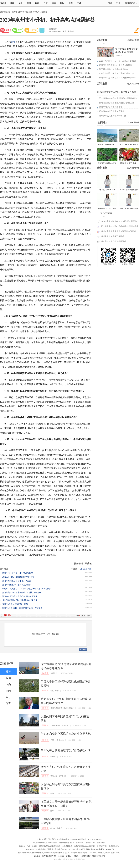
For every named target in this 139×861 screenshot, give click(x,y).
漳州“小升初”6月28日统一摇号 (15, 604)
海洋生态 (53, 673)
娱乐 (8, 697)
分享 (42, 30)
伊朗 (52, 740)
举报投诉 (77, 856)
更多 (80, 3)
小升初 (82, 569)
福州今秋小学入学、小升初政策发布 (17, 573)
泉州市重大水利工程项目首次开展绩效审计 (117, 78)
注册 (118, 3)
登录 (53, 634)
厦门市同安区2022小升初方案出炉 (16, 585)
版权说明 (37, 856)
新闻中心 (21, 12)
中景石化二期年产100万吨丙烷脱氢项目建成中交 (107, 190)
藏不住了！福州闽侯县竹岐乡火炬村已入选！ (107, 144)
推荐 (71, 3)
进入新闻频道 (133, 84)
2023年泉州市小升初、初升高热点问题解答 (117, 61)
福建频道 (28, 12)
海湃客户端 (131, 3)
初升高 (88, 569)
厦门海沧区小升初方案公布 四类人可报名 (20, 596)
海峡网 (3, 3)
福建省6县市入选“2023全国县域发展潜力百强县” (107, 209)
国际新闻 (45, 691)
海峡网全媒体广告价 (49, 856)
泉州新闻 (43, 12)
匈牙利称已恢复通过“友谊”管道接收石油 (65, 750)
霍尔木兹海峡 (69, 708)
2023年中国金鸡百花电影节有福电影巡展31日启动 (129, 190)
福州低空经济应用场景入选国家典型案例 (116, 103)
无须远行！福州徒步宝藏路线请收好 (107, 163)
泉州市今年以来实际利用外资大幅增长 (115, 65)
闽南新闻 (36, 12)
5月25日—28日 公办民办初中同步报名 (18, 577)
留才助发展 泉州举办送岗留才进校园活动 (126, 50)
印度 (52, 691)
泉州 (13, 42)
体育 (8, 703)
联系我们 (61, 856)
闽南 (37, 3)
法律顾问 (69, 856)
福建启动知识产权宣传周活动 (111, 111)
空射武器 (65, 725)
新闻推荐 (6, 663)
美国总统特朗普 (56, 708)
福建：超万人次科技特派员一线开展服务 (129, 209)
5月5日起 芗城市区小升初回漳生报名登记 (20, 600)
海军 (52, 811)
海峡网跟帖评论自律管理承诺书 (93, 856)
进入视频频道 (133, 168)
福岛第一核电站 (56, 828)
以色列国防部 (55, 725)
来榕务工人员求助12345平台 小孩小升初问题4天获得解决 (26, 589)
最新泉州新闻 (133, 40)
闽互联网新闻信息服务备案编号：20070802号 (97, 849)
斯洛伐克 (53, 776)
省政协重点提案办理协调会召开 (112, 116)
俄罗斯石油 (63, 776)
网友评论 (8, 615)
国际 (62, 3)
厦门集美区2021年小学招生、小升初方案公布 (21, 593)
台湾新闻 (45, 811)
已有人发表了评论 (83, 615)
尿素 (57, 691)
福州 (29, 3)
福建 (21, 3)
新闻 (12, 3)
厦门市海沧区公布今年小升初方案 (16, 581)
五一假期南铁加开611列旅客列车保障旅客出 (118, 98)
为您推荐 (53, 29)
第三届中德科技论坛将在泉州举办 (113, 69)
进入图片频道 (133, 122)
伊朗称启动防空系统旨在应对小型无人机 (66, 733)
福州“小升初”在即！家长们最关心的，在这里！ (22, 608)
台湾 (46, 3)
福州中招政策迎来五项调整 (110, 107)
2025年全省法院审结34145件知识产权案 (116, 92)
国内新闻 (45, 673)
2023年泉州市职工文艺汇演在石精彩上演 (116, 73)
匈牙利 (52, 757)
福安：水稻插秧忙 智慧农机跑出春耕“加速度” (129, 144)
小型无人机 (59, 740)
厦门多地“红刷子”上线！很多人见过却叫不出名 (129, 163)
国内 (54, 3)
